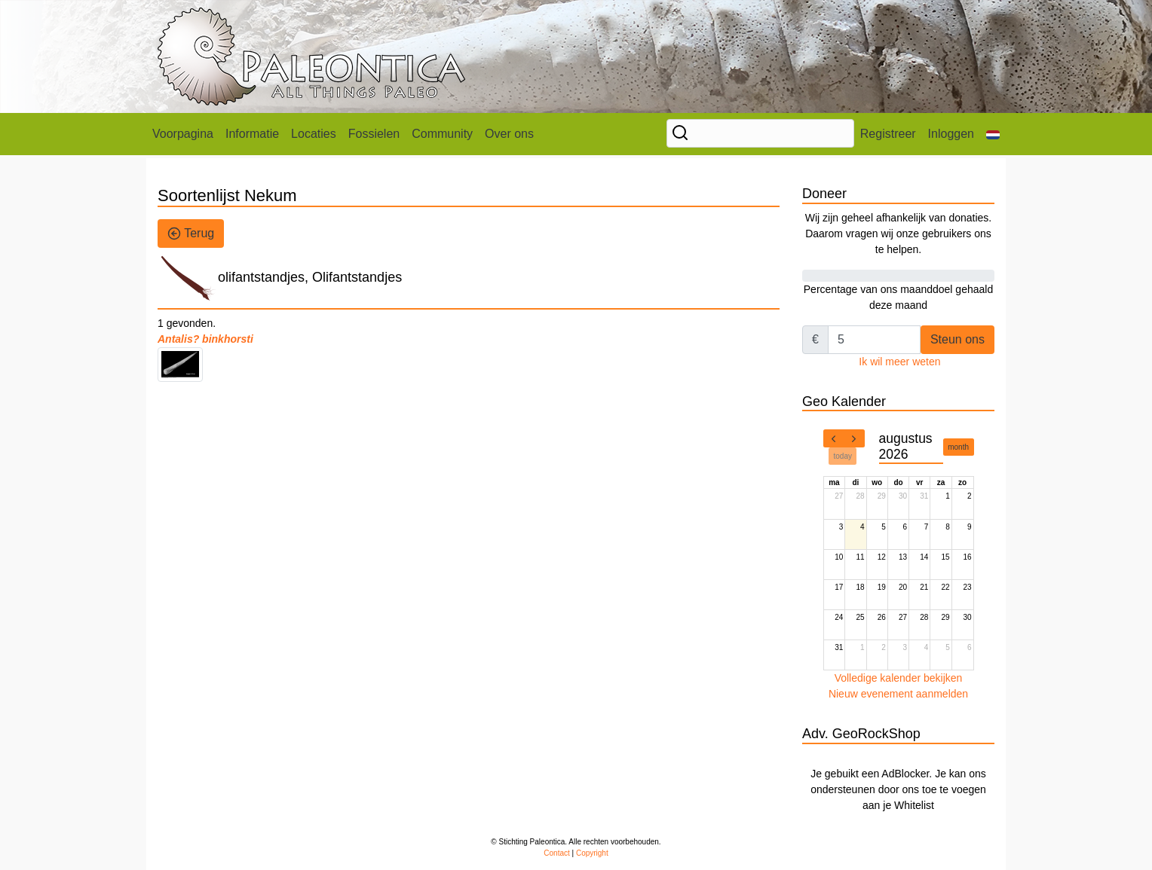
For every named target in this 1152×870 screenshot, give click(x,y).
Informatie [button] (252, 133)
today (843, 456)
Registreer (888, 133)
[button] (993, 134)
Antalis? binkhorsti (205, 339)
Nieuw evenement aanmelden (898, 694)
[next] (854, 438)
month (958, 447)
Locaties (313, 133)
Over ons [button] (509, 133)
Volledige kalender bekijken (899, 678)
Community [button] (442, 133)
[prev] (833, 438)
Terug (190, 233)
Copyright (592, 853)
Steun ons (957, 339)
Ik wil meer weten (899, 362)
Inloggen (951, 133)
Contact (556, 853)
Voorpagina (182, 133)
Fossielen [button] (374, 133)
